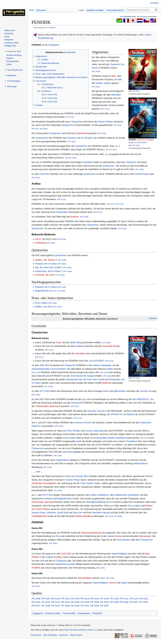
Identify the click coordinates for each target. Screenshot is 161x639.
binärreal (106, 383)
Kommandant (100, 438)
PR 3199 (61, 287)
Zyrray (118, 536)
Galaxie (99, 83)
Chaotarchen (146, 539)
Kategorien (38, 613)
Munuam (92, 411)
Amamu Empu (39, 512)
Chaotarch (115, 64)
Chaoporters (77, 121)
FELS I (38, 239)
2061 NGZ (45, 365)
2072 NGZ (48, 495)
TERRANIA (40, 243)
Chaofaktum (132, 441)
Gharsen (79, 422)
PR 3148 (67, 267)
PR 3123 (69, 117)
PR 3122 (134, 598)
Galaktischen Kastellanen (126, 495)
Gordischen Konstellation (44, 483)
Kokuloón (51, 512)
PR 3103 (74, 406)
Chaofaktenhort (39, 516)
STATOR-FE (116, 414)
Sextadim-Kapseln (101, 512)
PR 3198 (84, 217)
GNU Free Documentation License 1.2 (80, 630)
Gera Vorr (78, 512)
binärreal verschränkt (145, 140)
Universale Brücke (111, 346)
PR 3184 (95, 71)
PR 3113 (105, 109)
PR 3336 (72, 158)
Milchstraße (119, 391)
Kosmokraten (123, 539)
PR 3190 (101, 133)
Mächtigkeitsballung (95, 502)
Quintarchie (82, 133)
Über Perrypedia (50, 635)
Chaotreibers (62, 212)
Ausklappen (153, 318)
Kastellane (88, 162)
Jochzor (101, 411)
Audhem (74, 216)
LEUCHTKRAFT (140, 142)
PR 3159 (114, 602)
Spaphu (107, 83)
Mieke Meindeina (84, 516)
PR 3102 (55, 598)
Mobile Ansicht (76, 635)
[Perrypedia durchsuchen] (142, 10)
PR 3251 (95, 87)
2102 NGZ (66, 553)
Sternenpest (145, 536)
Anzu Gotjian (41, 303)
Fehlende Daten (53, 613)
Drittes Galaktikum (100, 495)
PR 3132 (98, 212)
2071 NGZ (45, 391)
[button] (14, 51)
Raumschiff (76, 402)
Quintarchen (67, 125)
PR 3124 (36, 602)
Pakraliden (80, 353)
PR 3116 (94, 598)
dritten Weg (75, 342)
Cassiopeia (105, 365)
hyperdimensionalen (65, 564)
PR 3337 (35, 178)
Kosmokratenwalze (41, 369)
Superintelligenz (120, 553)
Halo (119, 79)
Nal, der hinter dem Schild (47, 267)
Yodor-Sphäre (87, 483)
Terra (58, 536)
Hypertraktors (62, 460)
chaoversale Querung (42, 502)
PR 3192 (43, 129)
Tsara (58, 342)
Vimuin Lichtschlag (94, 430)
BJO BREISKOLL (141, 399)
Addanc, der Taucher (45, 260)
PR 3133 (136, 91)
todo (38, 471)
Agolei (124, 582)
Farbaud (48, 498)
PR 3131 (39, 357)
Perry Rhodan (73, 430)
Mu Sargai (88, 376)
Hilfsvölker (116, 94)
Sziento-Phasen (105, 121)
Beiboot (130, 414)
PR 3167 (35, 129)
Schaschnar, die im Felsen (48, 271)
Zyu (84, 399)
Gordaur (58, 557)
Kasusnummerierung (91, 532)
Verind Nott (62, 512)
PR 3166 (60, 275)
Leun (102, 578)
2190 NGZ (45, 174)
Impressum (63, 635)
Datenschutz (36, 635)
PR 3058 (36, 598)
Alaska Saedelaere (117, 438)
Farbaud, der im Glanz (46, 263)
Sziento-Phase (141, 174)
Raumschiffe (69, 613)
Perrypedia (143, 16)
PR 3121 (124, 598)
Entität (110, 369)
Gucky (70, 452)
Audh (78, 441)
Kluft (105, 391)
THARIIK (36, 567)
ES (114, 169)
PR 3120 (114, 598)
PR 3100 (35, 395)
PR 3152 (104, 602)
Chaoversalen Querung (46, 406)
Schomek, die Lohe (44, 275)
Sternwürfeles (84, 578)
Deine (125, 16)
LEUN (112, 582)
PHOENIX (97, 613)
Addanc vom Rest (44, 306)
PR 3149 (136, 145)
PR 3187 (36, 605)
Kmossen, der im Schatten (80, 138)
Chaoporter (53, 45)
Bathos (52, 27)
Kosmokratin (77, 376)
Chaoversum (38, 448)
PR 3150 (117, 125)
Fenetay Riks (81, 476)
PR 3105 (59, 426)
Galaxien (80, 346)
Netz (113, 76)
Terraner (144, 391)
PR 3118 (35, 372)
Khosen (87, 422)
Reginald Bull (41, 290)
